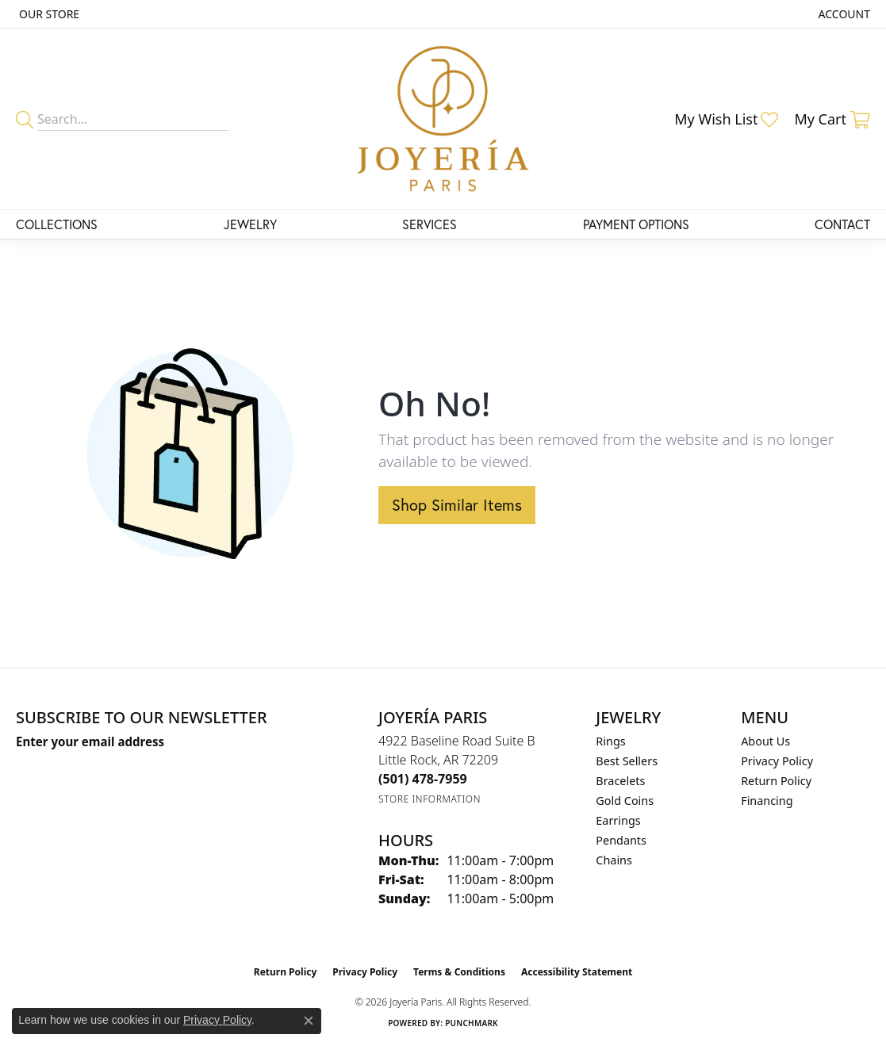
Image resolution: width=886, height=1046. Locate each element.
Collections (57, 224)
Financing (766, 800)
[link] (47, 14)
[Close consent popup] (308, 1020)
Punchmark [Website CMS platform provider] (471, 1023)
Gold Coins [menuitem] (625, 800)
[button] (842, 14)
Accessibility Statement (576, 972)
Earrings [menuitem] (618, 820)
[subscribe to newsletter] (202, 771)
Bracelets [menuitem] (620, 780)
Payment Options (636, 224)
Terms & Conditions (459, 972)
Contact (842, 224)
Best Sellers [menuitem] (627, 760)
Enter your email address (90, 741)
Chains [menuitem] (614, 860)
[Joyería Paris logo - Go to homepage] (443, 119)
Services (429, 224)
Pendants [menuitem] (621, 840)
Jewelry (250, 224)
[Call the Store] (422, 778)
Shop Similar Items (457, 504)
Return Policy (776, 780)
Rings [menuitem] (610, 741)
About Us (765, 741)
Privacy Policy (777, 760)
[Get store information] (429, 799)
